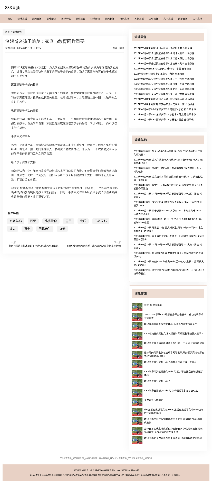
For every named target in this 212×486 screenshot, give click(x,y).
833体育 (77, 470)
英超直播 (139, 18)
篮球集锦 (95, 18)
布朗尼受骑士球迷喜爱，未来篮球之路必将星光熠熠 (93, 245)
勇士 (27, 228)
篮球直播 (22, 18)
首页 (10, 18)
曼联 (83, 221)
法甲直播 (197, 18)
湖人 (12, 228)
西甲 (33, 221)
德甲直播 (183, 18)
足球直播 (37, 18)
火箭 (62, 228)
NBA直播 (124, 18)
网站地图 (135, 470)
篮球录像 (66, 18)
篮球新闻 (17, 31)
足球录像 (51, 18)
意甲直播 (168, 18)
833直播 (12, 7)
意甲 (68, 221)
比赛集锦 (15, 221)
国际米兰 (45, 228)
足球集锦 (80, 18)
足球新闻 (109, 18)
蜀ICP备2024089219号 (100, 470)
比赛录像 (51, 221)
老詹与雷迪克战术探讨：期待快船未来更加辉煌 (34, 245)
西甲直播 (153, 18)
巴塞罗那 (101, 221)
